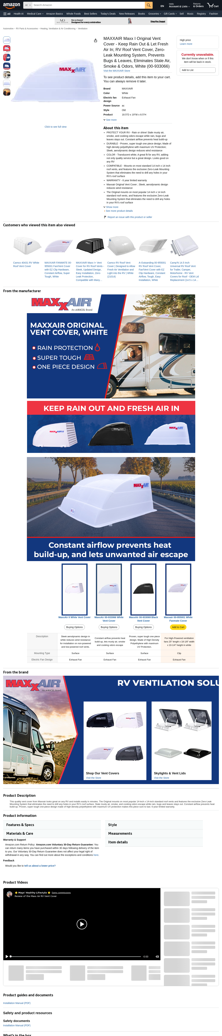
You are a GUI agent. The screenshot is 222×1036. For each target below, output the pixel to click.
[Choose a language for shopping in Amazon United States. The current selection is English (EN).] (160, 5)
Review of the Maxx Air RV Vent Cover (36, 896)
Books (141, 13)
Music (190, 13)
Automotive (8, 28)
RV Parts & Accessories (27, 28)
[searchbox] (88, 5)
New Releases (127, 13)
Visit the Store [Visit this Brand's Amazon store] (93, 777)
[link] (27, 264)
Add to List (187, 70)
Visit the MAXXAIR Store (116, 70)
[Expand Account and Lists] (189, 6)
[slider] (76, 956)
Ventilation (82, 28)
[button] (7, 13)
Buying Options (74, 627)
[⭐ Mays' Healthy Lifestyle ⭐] (32, 892)
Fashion (213, 13)
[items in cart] (213, 5)
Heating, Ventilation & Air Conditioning (57, 28)
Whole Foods (73, 13)
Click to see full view (55, 126)
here (96, 855)
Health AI (19, 13)
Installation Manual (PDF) (17, 1003)
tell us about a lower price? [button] (41, 865)
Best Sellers (90, 13)
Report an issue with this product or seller (127, 217)
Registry (201, 13)
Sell (181, 13)
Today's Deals (108, 13)
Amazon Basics (54, 13)
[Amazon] (12, 5)
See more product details (119, 210)
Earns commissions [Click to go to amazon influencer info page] (61, 892)
